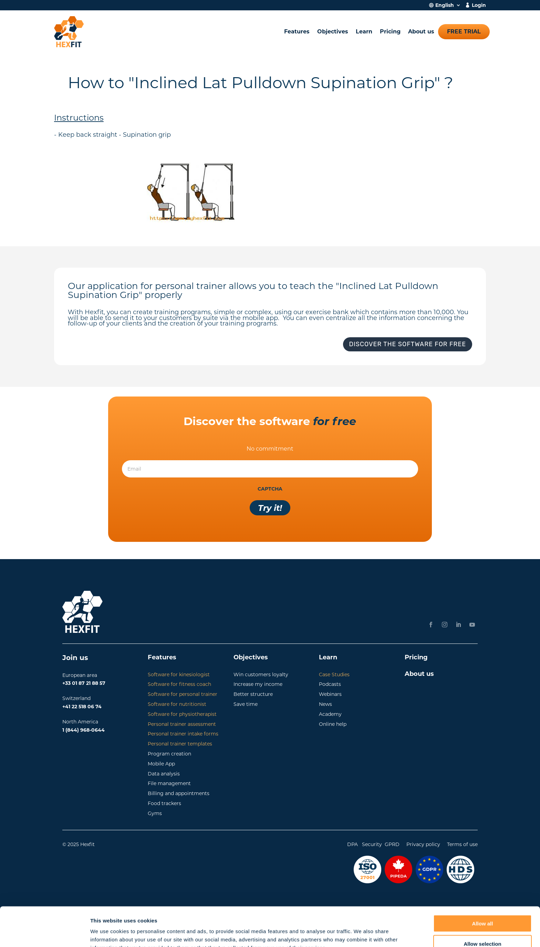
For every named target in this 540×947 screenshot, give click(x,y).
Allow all (482, 886)
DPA (352, 844)
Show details (361, 933)
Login (479, 5)
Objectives (332, 31)
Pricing (390, 31)
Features (297, 31)
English (444, 5)
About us (421, 31)
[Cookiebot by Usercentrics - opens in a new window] (44, 933)
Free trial (464, 31)
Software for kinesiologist (179, 674)
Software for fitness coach (179, 684)
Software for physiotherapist (182, 714)
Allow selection (482, 907)
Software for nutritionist (177, 704)
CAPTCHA (270, 489)
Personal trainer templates (180, 744)
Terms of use (462, 844)
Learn (364, 31)
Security (372, 844)
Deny (482, 927)
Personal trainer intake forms (183, 734)
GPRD (392, 844)
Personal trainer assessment (182, 724)
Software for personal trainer (182, 694)
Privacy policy (423, 844)
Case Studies (334, 674)
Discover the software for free (407, 344)
